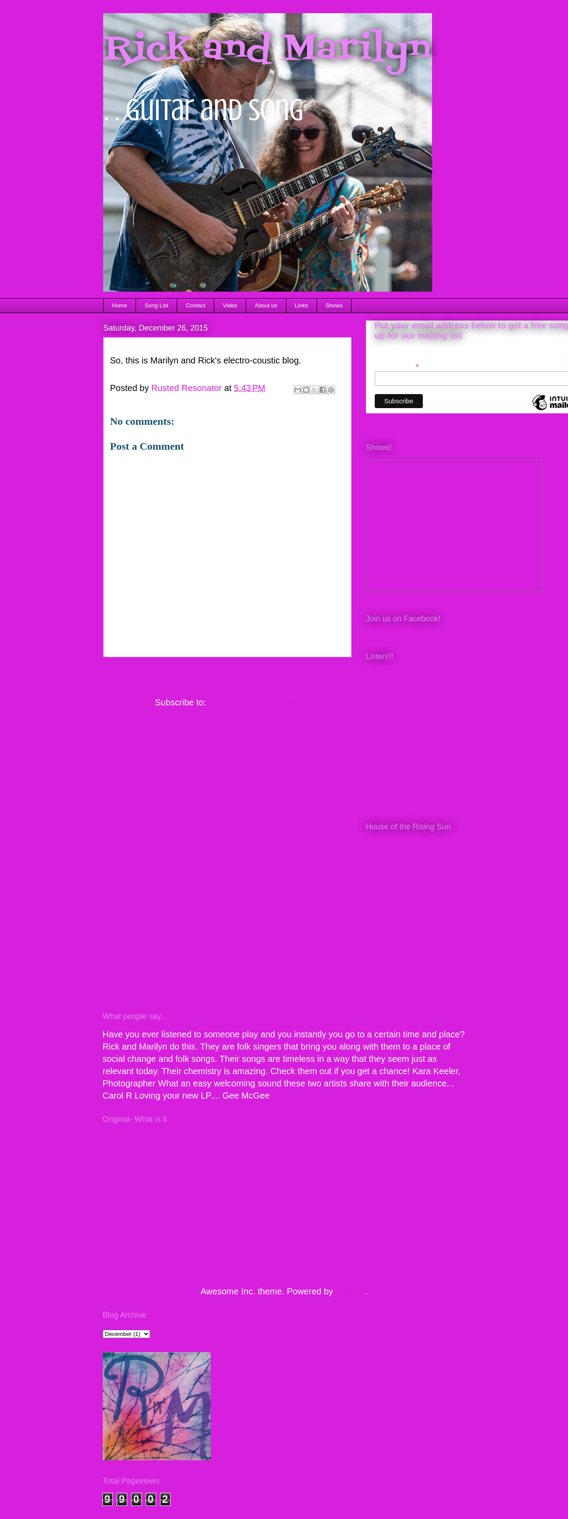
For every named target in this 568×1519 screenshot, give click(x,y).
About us (266, 305)
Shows (333, 305)
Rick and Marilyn (267, 50)
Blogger (350, 1291)
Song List (156, 305)
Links (301, 305)
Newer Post (137, 671)
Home (119, 305)
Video (230, 305)
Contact (196, 305)
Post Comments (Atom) (254, 702)
